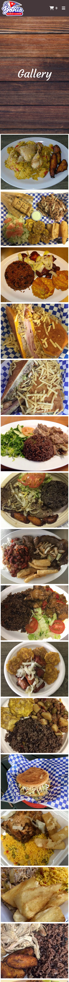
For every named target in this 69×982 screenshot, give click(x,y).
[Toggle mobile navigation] (64, 8)
